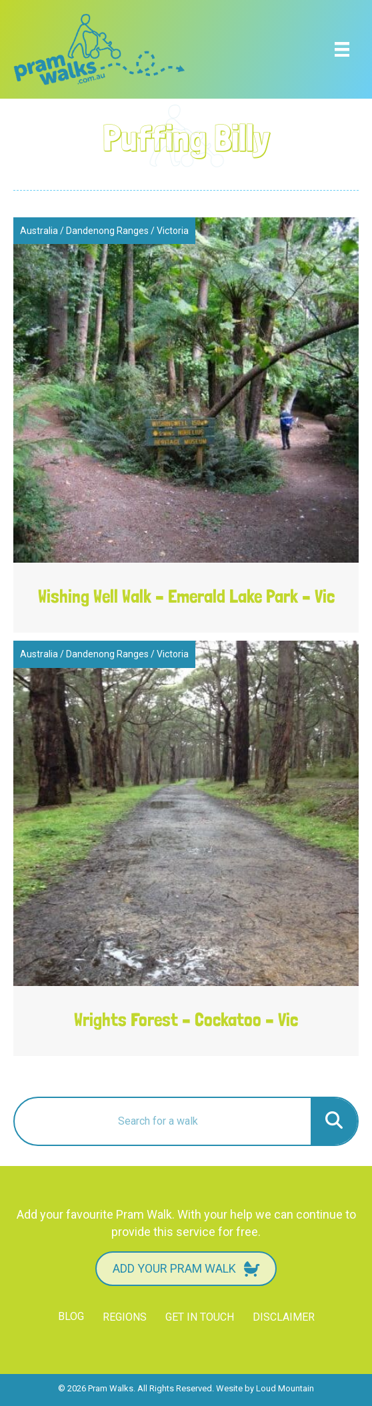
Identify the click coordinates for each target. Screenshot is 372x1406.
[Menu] (342, 49)
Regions (125, 1317)
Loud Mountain (285, 1388)
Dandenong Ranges (107, 230)
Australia (39, 230)
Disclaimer (284, 1317)
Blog (71, 1316)
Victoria (173, 230)
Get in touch (199, 1317)
